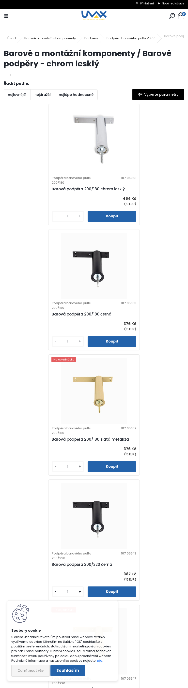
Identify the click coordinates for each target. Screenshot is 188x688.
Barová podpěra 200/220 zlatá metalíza (48, 439)
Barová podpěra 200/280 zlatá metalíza (138, 564)
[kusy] (24, 216)
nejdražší (42, 94)
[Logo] (94, 16)
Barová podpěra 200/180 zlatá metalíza (47, 314)
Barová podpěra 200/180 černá (129, 189)
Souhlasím (67, 670)
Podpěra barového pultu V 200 (131, 38)
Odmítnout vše (30, 670)
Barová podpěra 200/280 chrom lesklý (136, 439)
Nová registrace (173, 3)
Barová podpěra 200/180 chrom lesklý (45, 189)
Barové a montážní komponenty (50, 38)
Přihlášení (147, 3)
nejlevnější (17, 94)
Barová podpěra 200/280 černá (39, 564)
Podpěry (91, 38)
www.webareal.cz (113, 683)
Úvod (11, 38)
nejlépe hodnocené (76, 94)
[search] (172, 16)
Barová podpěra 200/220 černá (129, 314)
